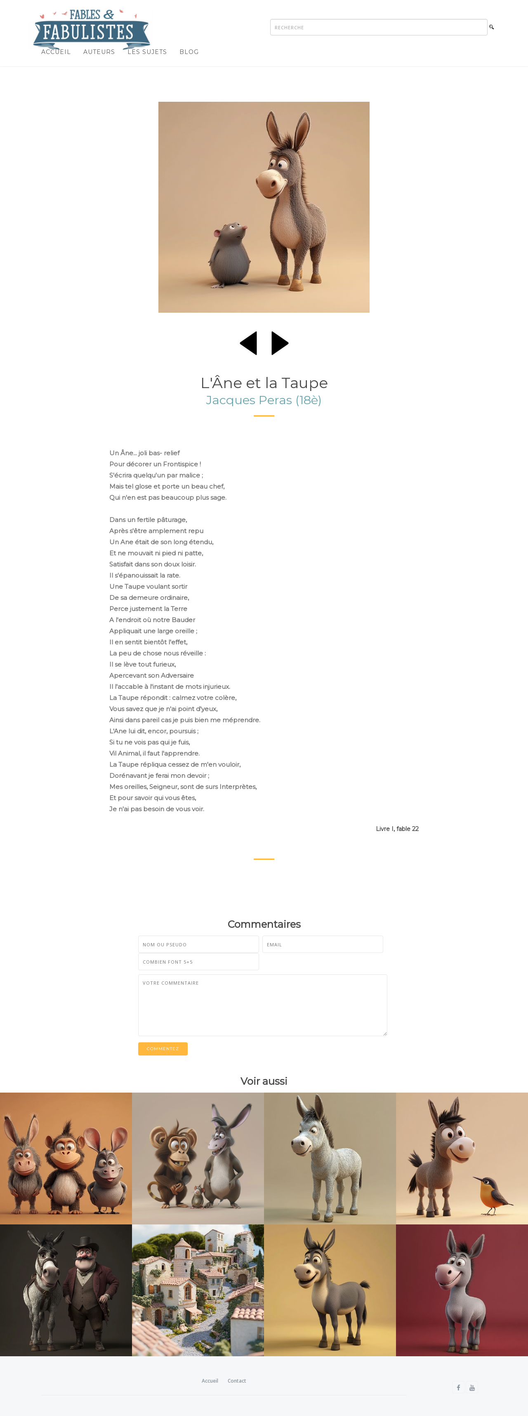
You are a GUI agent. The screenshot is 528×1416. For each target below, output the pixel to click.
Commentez (163, 1048)
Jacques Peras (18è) (264, 400)
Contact (237, 1380)
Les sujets (147, 52)
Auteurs (99, 52)
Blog (189, 52)
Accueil (56, 52)
